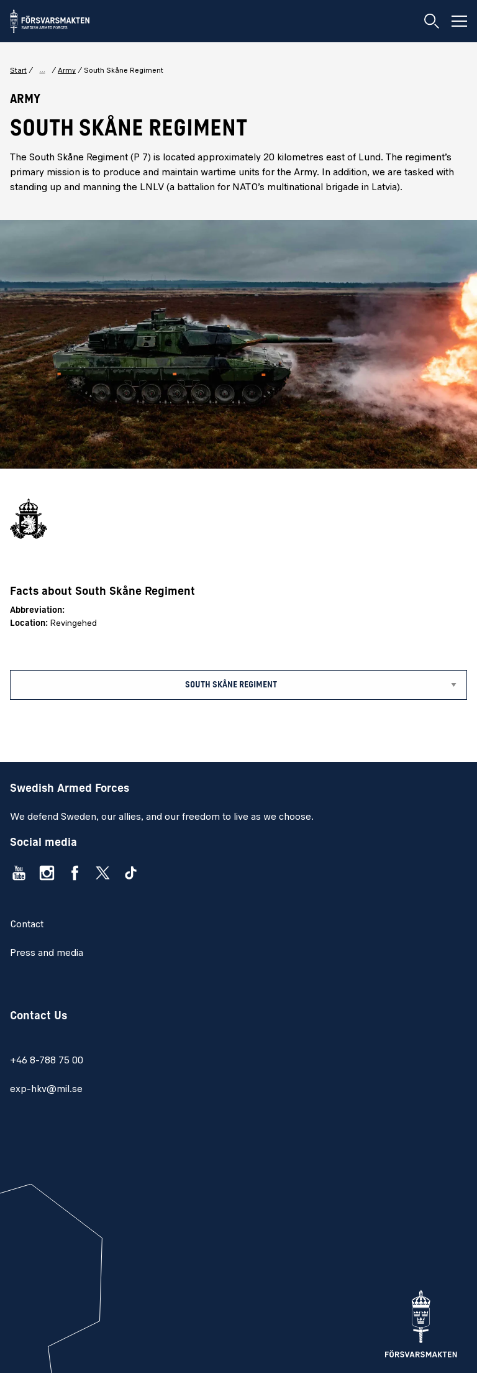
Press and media (46, 953)
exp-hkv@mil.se (46, 1089)
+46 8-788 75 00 (46, 1061)
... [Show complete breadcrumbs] (42, 70)
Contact (26, 925)
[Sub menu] (238, 685)
